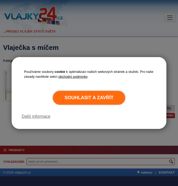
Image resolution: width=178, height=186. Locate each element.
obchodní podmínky (72, 77)
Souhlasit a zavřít (88, 97)
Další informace (36, 116)
